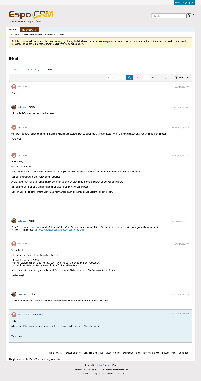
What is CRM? (56, 353)
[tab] (15, 70)
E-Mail (40, 314)
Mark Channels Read (33, 35)
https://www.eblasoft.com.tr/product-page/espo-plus (59, 230)
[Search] (168, 15)
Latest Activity (32, 69)
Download (128, 353)
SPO (20, 87)
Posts (15, 69)
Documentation (73, 353)
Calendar (62, 35)
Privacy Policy (169, 353)
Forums (13, 29)
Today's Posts (15, 35)
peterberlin (23, 107)
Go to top (183, 353)
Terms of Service (151, 353)
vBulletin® (100, 365)
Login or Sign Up (184, 2)
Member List (50, 35)
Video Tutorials (113, 353)
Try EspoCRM (29, 30)
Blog (138, 353)
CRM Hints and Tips (93, 353)
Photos (50, 69)
